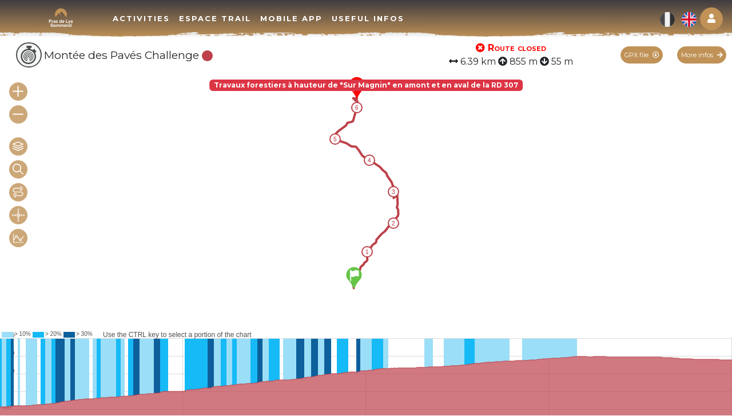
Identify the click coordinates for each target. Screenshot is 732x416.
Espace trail (215, 18)
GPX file (641, 55)
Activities (141, 18)
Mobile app (291, 18)
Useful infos (368, 18)
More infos (702, 55)
